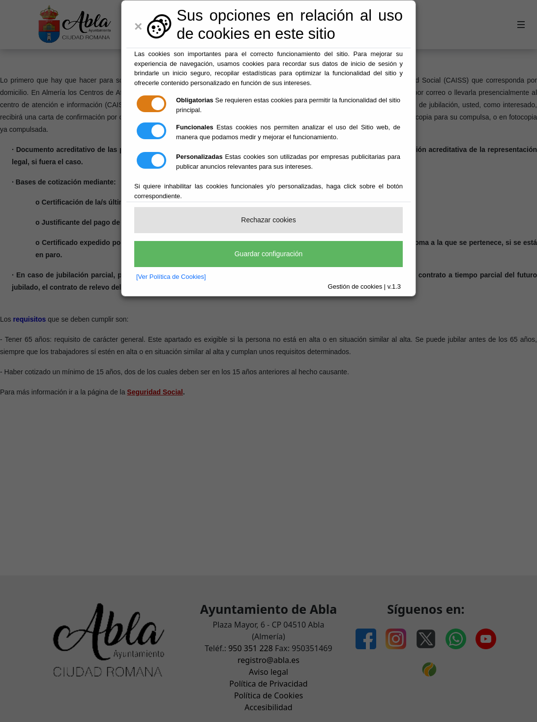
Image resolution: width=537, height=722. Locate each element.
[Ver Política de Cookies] (171, 276)
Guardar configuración (269, 254)
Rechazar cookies (268, 220)
